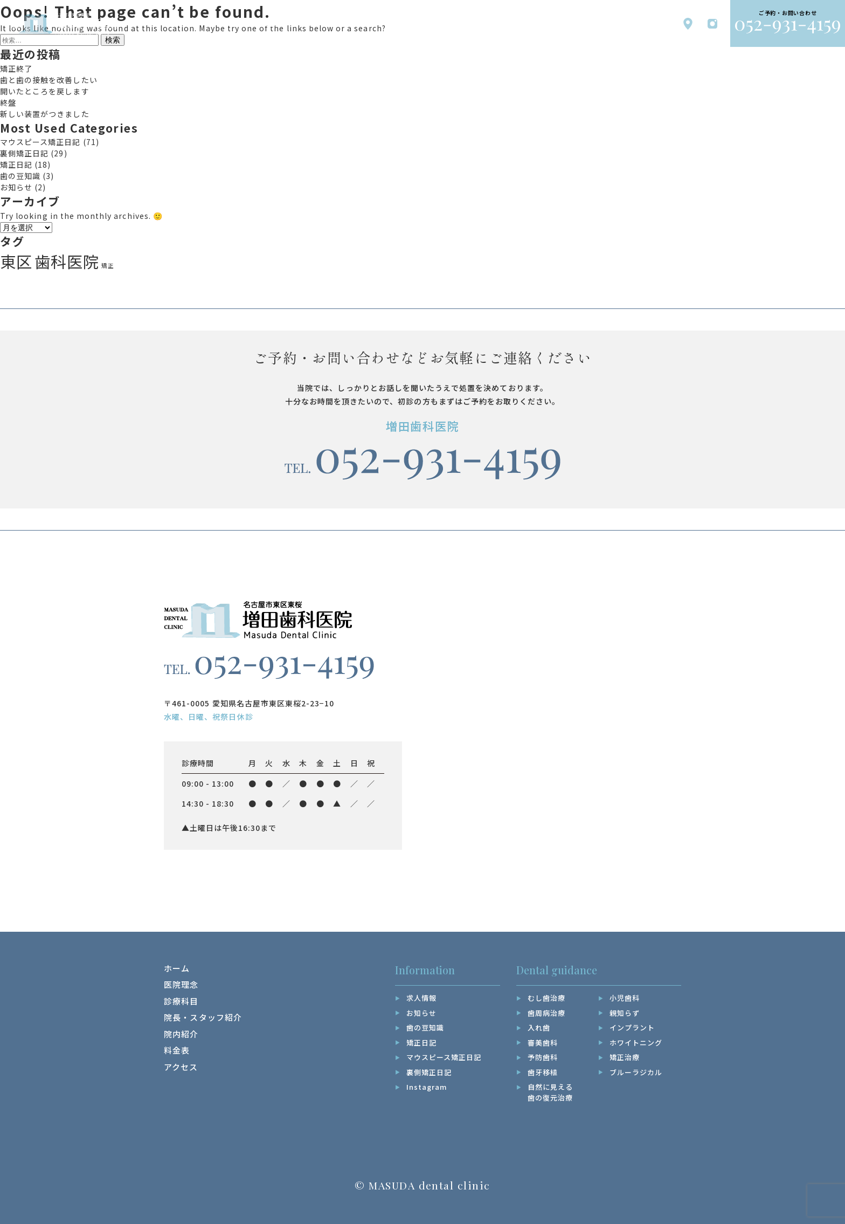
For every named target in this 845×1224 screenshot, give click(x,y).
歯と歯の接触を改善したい (49, 79)
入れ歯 (539, 1027)
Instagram (426, 1087)
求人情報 (421, 998)
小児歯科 (624, 998)
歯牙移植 (543, 1072)
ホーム (177, 968)
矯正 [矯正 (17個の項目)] (107, 266)
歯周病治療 (546, 1013)
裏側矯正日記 (24, 153)
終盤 (8, 102)
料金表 (177, 1050)
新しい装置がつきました (44, 113)
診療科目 (181, 1001)
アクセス (181, 1066)
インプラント (632, 1027)
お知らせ (16, 187)
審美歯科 (543, 1042)
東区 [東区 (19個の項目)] (16, 261)
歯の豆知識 (20, 175)
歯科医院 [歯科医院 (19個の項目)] (66, 261)
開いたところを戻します (44, 91)
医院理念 (181, 984)
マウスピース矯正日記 (40, 141)
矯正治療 (624, 1057)
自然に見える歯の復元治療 (550, 1092)
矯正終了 (16, 68)
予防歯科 (543, 1057)
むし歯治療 (546, 998)
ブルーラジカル (635, 1072)
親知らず (624, 1013)
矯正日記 (16, 164)
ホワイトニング (635, 1042)
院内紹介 (181, 1034)
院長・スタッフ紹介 (203, 1017)
